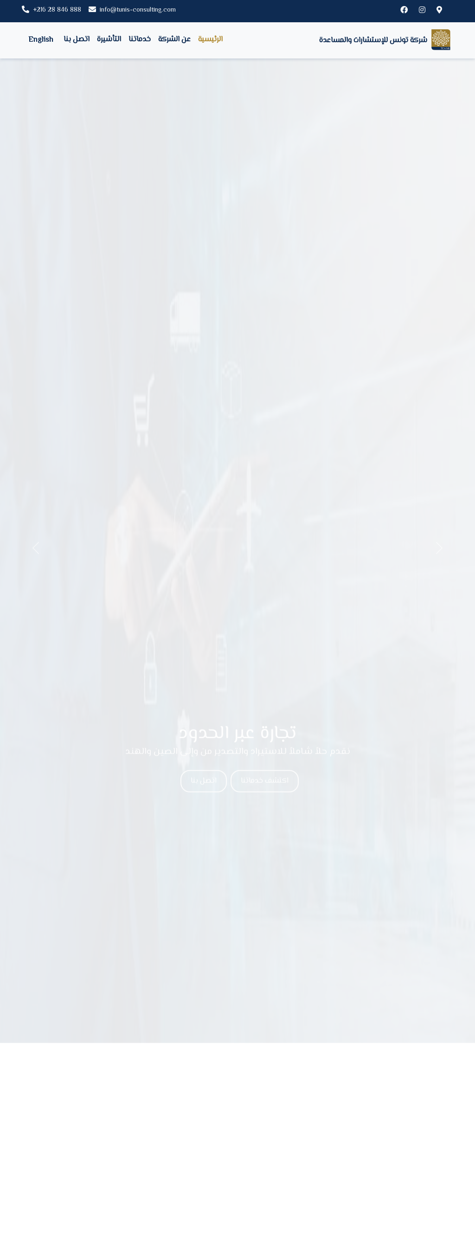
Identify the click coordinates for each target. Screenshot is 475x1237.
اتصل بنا (77, 39)
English (40, 40)
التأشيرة (109, 39)
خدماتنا (139, 39)
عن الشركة (174, 39)
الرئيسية (210, 39)
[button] (35, 548)
